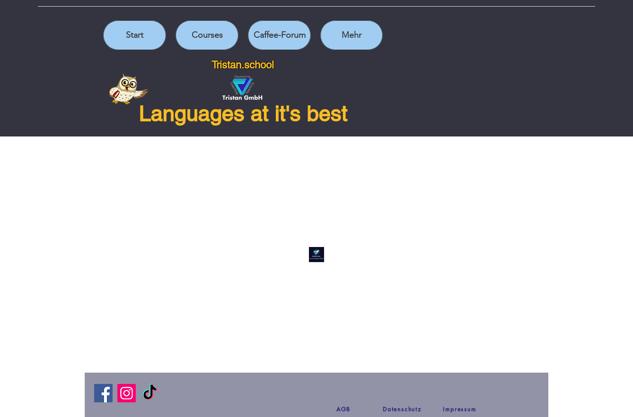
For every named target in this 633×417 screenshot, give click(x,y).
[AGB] (343, 409)
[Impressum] (459, 409)
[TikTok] (150, 393)
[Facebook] (103, 393)
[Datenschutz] (402, 409)
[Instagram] (126, 393)
